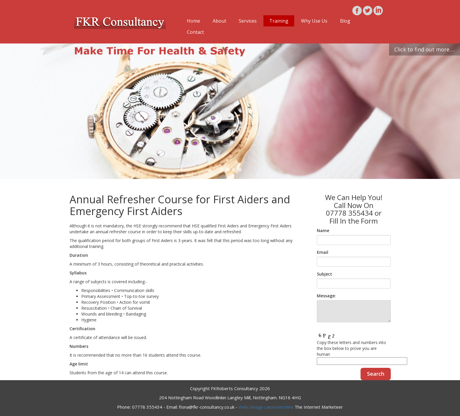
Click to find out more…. (424, 49)
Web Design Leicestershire (266, 407)
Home (193, 21)
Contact (195, 32)
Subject (324, 274)
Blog (345, 21)
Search (375, 373)
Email (322, 252)
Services (248, 21)
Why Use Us (314, 21)
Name (323, 230)
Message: (326, 295)
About (219, 21)
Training (278, 21)
